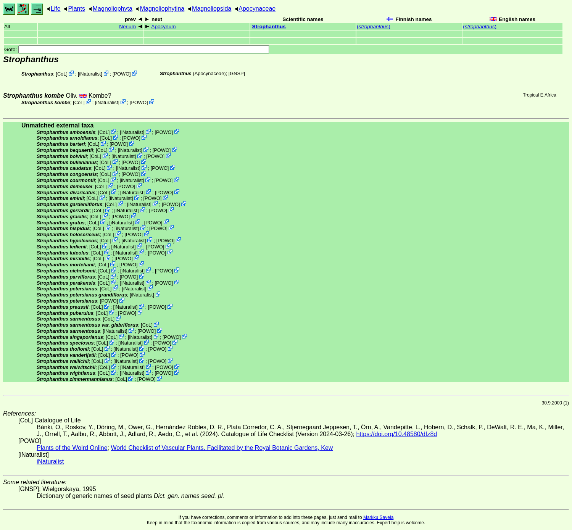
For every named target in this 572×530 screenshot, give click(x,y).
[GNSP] (237, 73)
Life (56, 8)
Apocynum (163, 26)
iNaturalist (90, 74)
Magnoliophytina (162, 8)
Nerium (127, 26)
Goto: (136, 49)
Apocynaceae (257, 8)
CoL (61, 74)
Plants (76, 8)
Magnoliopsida (211, 8)
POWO (122, 74)
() (373, 26)
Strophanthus (269, 26)
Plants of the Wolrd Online (72, 448)
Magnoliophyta (112, 8)
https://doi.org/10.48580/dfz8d (396, 434)
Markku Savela (378, 517)
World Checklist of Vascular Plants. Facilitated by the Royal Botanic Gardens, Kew (222, 448)
